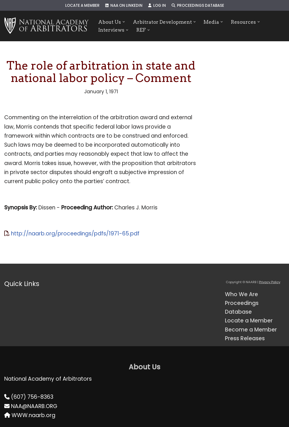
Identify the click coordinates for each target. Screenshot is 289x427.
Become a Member (251, 329)
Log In (157, 5)
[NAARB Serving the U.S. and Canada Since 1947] (46, 26)
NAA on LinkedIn (124, 5)
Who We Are (241, 294)
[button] (123, 22)
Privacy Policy (269, 282)
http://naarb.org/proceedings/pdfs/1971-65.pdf (75, 233)
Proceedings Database (198, 5)
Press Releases (245, 338)
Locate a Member (82, 5)
